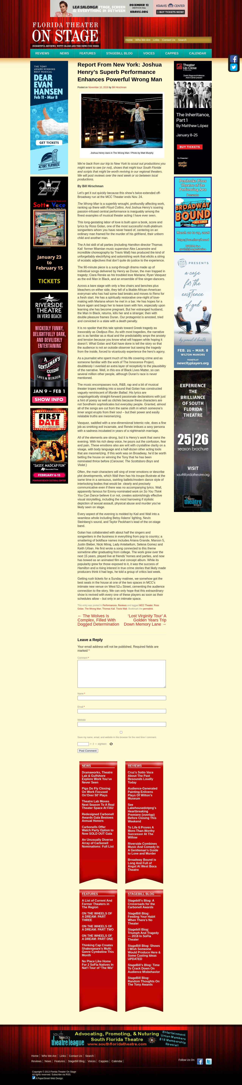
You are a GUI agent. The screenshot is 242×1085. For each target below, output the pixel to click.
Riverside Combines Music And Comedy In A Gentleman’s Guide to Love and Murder (143, 848)
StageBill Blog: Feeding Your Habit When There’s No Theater (141, 918)
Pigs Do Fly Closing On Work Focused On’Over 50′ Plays (96, 792)
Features (88, 53)
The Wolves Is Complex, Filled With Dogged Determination (98, 620)
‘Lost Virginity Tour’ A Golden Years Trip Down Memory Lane (145, 620)
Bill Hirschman (119, 87)
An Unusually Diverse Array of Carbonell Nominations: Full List (98, 843)
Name (81, 693)
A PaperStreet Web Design (47, 1078)
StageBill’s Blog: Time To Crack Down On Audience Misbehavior (144, 968)
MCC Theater (146, 605)
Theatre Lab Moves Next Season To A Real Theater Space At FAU (98, 805)
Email (81, 707)
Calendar (197, 53)
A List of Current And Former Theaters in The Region (97, 904)
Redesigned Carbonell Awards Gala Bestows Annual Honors (98, 817)
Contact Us (168, 39)
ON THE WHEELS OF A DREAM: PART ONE (97, 937)
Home (129, 39)
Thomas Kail (108, 608)
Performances (110, 605)
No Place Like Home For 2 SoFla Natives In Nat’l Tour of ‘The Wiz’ (97, 964)
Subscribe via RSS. (61, 1074)
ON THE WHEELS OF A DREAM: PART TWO (98, 928)
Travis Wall (121, 608)
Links (156, 39)
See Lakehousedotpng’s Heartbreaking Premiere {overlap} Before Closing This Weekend (142, 813)
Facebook (200, 1062)
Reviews (42, 53)
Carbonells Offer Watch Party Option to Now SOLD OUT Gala (97, 830)
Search (182, 39)
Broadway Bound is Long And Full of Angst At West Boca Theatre (142, 864)
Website (82, 720)
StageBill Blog (119, 53)
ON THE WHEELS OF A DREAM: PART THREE (97, 917)
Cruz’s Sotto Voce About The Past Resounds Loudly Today (140, 777)
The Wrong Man (93, 608)
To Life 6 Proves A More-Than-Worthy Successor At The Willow (141, 832)
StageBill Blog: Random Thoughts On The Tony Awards (144, 981)
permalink (148, 608)
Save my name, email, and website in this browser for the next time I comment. (117, 737)
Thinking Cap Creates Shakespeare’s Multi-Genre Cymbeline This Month (98, 950)
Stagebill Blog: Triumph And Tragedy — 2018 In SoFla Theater (143, 934)
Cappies (171, 53)
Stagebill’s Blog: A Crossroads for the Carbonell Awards (141, 904)
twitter (209, 1062)
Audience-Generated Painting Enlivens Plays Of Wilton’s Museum (142, 793)
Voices (149, 53)
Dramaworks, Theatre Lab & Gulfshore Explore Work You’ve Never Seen (97, 777)
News (64, 53)
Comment (83, 658)
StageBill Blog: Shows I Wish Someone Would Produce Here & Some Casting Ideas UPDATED (144, 952)
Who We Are (142, 39)
